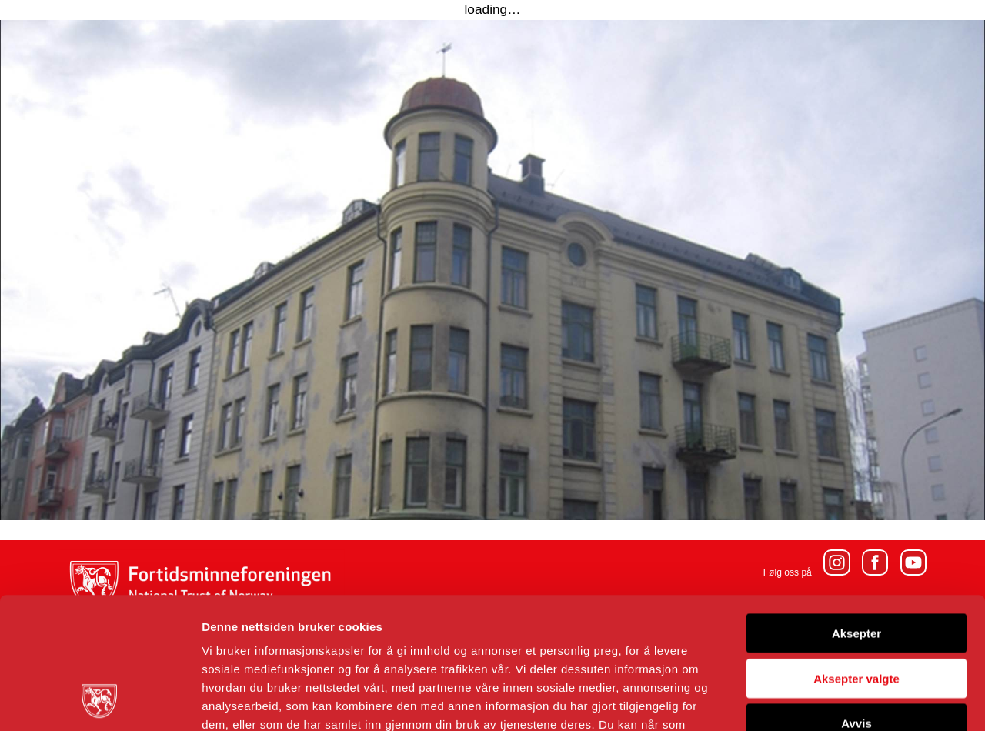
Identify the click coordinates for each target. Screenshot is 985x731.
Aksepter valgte (856, 555)
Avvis (856, 599)
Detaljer (819, 700)
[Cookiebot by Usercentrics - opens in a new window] (99, 701)
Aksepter (856, 509)
